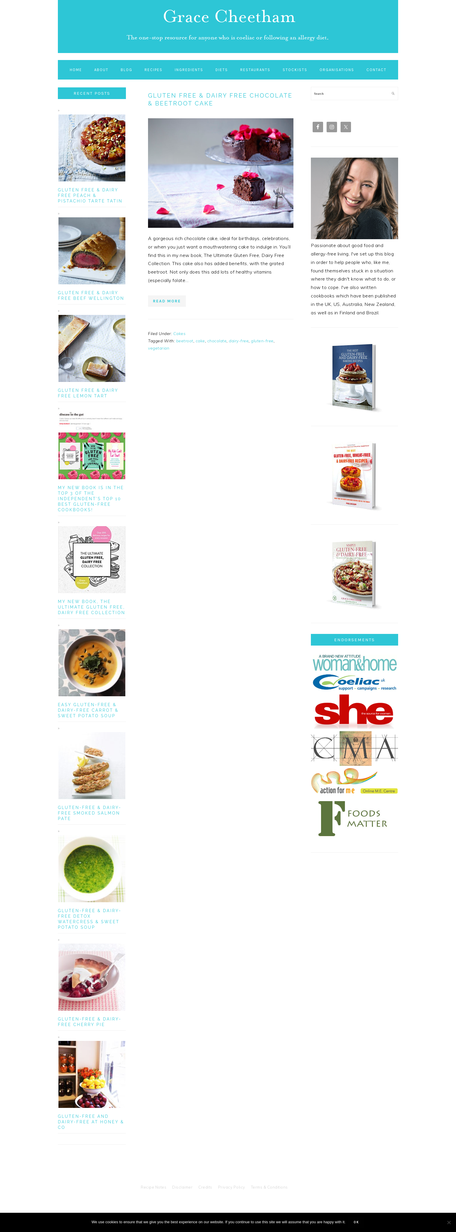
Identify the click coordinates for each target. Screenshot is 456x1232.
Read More (167, 301)
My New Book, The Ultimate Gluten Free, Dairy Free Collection (91, 607)
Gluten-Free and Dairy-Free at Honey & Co (91, 1122)
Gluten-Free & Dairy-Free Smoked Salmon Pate (89, 813)
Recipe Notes (153, 1187)
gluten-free (262, 340)
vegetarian (158, 348)
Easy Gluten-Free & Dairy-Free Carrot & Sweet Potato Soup (88, 710)
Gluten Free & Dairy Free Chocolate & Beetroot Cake (220, 99)
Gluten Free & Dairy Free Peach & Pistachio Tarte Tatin (90, 195)
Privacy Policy (231, 1187)
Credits (205, 1187)
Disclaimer (182, 1187)
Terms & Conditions (269, 1187)
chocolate (217, 340)
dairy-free (239, 340)
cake (200, 340)
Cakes (179, 333)
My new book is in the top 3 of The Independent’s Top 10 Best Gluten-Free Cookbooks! (91, 498)
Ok (356, 1222)
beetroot (184, 340)
